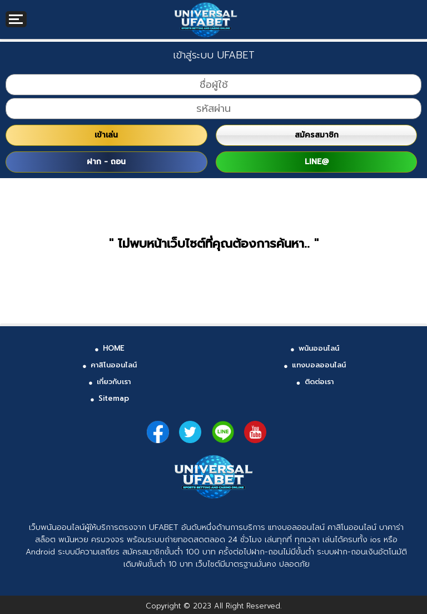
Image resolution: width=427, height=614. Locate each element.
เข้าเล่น (106, 135)
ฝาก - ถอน (106, 162)
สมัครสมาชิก (317, 135)
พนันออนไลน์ (319, 348)
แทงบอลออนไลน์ (319, 365)
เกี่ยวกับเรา (114, 381)
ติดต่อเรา (319, 381)
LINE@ (317, 162)
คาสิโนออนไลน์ (114, 365)
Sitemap (113, 398)
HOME (114, 348)
